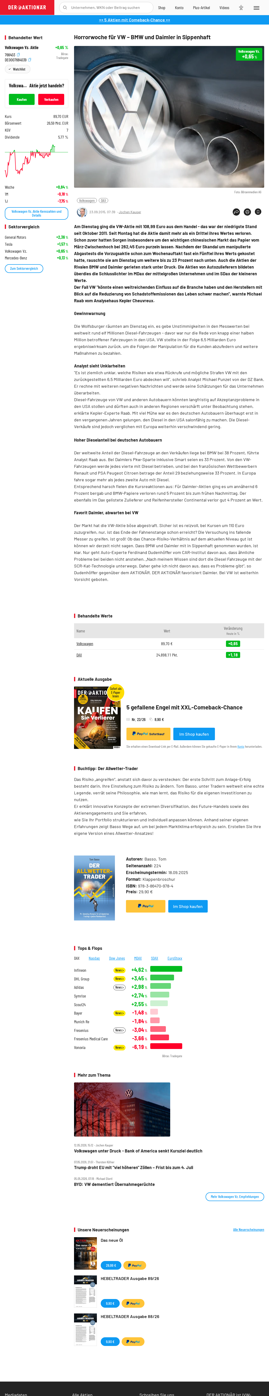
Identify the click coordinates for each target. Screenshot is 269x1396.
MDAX (138, 958)
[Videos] (224, 7)
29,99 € (111, 1265)
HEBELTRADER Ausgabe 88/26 (130, 1316)
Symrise (80, 995)
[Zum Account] (179, 7)
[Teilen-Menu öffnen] (236, 212)
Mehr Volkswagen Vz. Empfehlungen (235, 1196)
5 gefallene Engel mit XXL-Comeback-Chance (184, 707)
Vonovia (79, 1047)
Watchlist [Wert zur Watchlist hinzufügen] (19, 69)
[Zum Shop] (161, 7)
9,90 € (110, 1303)
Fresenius (81, 1030)
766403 (12, 54)
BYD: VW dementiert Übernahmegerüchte (114, 1184)
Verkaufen (51, 99)
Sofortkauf (148, 734)
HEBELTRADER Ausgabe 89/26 (130, 1278)
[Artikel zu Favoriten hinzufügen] (258, 211)
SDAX (154, 958)
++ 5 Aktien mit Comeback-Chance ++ (134, 19)
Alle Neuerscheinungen (248, 1229)
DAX (103, 200)
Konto (241, 746)
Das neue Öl (112, 1240)
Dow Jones (117, 958)
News (119, 970)
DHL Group (81, 978)
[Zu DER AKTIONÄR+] (201, 7)
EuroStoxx (175, 958)
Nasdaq (94, 958)
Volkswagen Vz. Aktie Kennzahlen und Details (37, 213)
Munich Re (81, 1021)
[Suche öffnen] (65, 7)
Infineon (80, 970)
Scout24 (80, 1004)
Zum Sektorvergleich (24, 268)
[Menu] (256, 7)
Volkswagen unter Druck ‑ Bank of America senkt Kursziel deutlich (138, 1150)
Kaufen (22, 99)
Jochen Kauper (130, 212)
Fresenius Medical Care (91, 1038)
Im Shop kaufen (194, 734)
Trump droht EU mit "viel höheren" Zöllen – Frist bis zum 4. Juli (133, 1167)
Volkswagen (87, 200)
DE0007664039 (18, 59)
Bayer (78, 1013)
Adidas (79, 987)
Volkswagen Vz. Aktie (21, 47)
